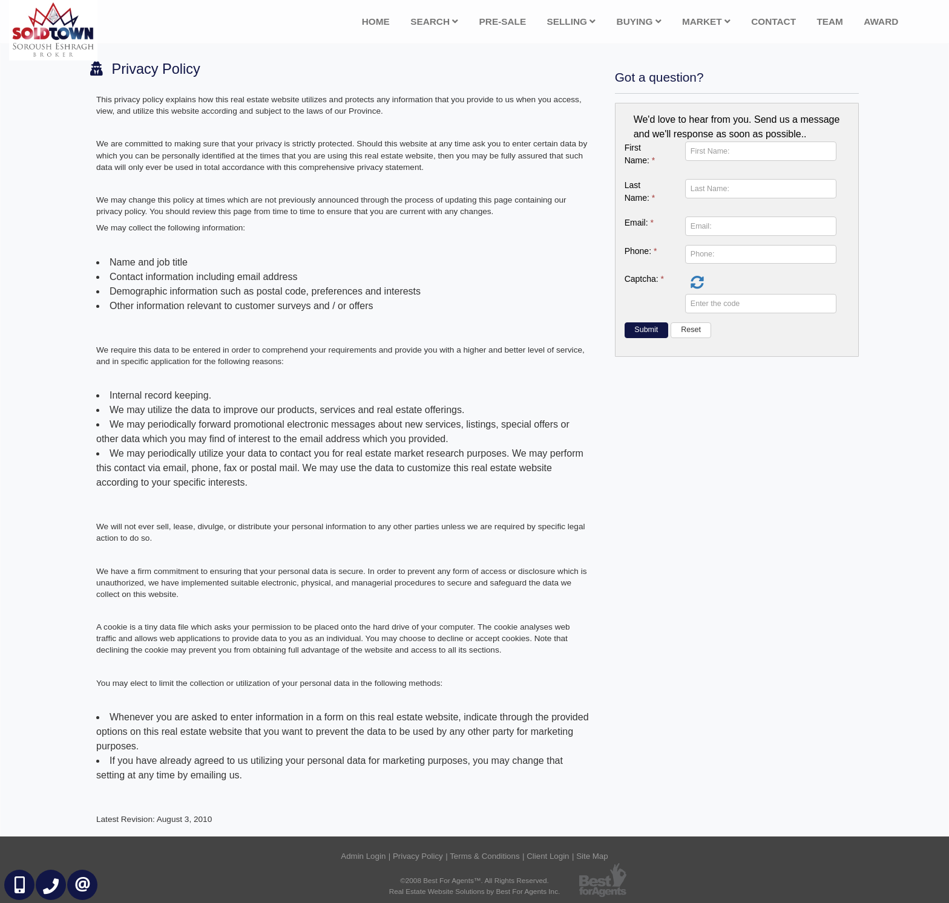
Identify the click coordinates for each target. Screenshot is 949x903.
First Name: (640, 154)
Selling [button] (571, 21)
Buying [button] (639, 21)
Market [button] (706, 21)
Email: (639, 222)
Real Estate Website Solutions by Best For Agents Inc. (474, 891)
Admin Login (363, 856)
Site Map (592, 856)
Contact (773, 21)
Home (376, 21)
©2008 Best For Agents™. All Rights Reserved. (474, 880)
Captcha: (644, 279)
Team (829, 21)
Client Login (548, 856)
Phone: (641, 251)
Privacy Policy (418, 856)
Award (881, 21)
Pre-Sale (503, 21)
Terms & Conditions (484, 856)
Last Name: (640, 191)
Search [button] (434, 21)
